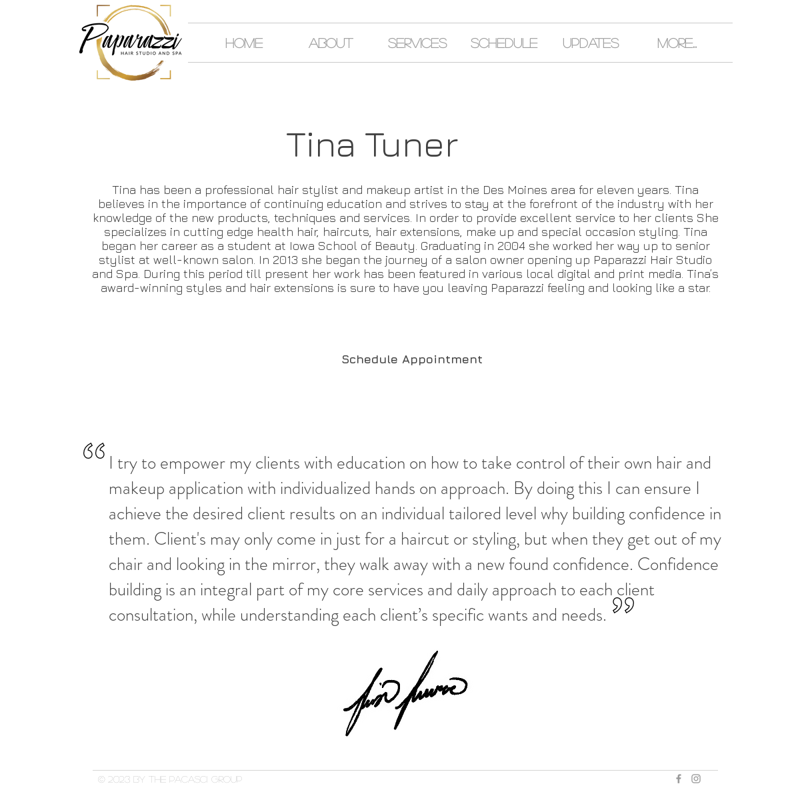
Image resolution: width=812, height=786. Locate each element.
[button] (330, 42)
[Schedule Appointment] (412, 359)
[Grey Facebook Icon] (679, 779)
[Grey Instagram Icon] (696, 779)
